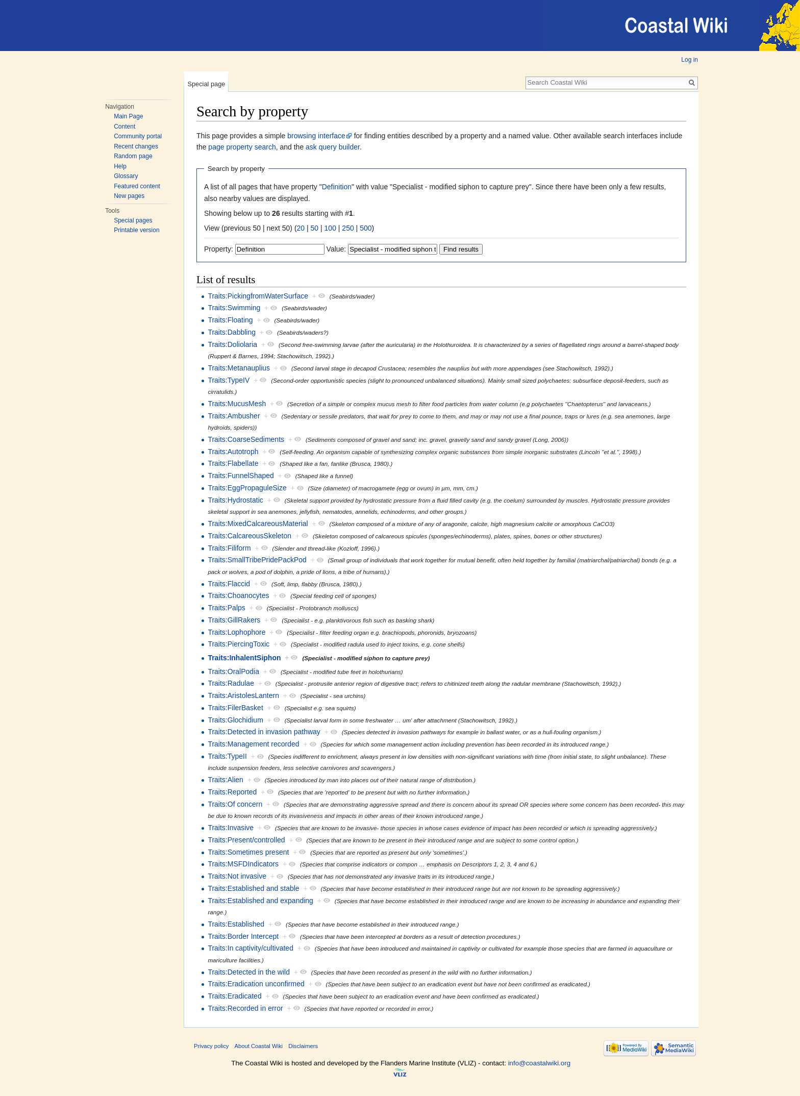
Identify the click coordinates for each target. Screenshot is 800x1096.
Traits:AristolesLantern (243, 695)
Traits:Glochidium (235, 720)
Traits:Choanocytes (238, 595)
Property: (218, 249)
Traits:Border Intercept (243, 936)
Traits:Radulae (231, 683)
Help (120, 166)
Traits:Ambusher (234, 416)
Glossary (126, 176)
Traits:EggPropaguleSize (247, 488)
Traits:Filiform (229, 548)
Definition (337, 187)
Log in (689, 59)
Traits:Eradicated (234, 996)
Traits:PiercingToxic (238, 644)
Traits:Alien (225, 780)
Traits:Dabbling (232, 332)
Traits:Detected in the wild (249, 972)
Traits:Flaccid (229, 584)
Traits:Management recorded (253, 744)
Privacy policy (211, 1046)
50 (315, 228)
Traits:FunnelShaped (240, 475)
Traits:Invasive (231, 828)
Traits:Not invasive (237, 876)
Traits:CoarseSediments (246, 439)
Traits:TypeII (227, 756)
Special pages (133, 220)
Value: (336, 249)
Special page (206, 84)
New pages (129, 196)
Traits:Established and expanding (260, 900)
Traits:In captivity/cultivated (250, 948)
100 (330, 228)
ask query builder (333, 147)
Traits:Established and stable (253, 888)
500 (365, 228)
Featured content (137, 186)
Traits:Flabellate (233, 463)
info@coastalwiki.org (539, 1063)
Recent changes (136, 146)
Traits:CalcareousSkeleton (249, 536)
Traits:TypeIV (228, 380)
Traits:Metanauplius (239, 368)
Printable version (136, 230)
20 (301, 228)
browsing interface (316, 136)
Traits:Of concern (235, 804)
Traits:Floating (230, 320)
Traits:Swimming (234, 308)
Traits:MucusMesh (237, 404)
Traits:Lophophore (236, 632)
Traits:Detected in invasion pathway (264, 732)
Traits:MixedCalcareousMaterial (258, 523)
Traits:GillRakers (234, 620)
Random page (133, 156)
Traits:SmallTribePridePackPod (257, 560)
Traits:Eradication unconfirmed (256, 984)
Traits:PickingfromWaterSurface (258, 296)
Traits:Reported (232, 792)
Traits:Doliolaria (232, 344)
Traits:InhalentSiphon (244, 658)
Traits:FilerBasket (235, 708)
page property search (242, 147)
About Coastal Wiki (259, 1046)
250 (348, 228)
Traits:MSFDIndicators (243, 864)
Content (124, 126)
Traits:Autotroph (233, 451)
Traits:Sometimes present (248, 852)
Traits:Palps (226, 608)
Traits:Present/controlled (246, 840)
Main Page (128, 116)
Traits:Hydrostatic (235, 500)
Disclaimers (303, 1046)
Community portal (138, 136)
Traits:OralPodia (233, 671)
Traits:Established (236, 924)
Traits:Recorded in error (245, 1008)
